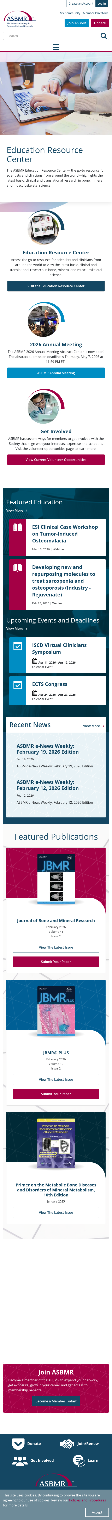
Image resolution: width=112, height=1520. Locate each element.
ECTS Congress (46, 677)
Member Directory (95, 13)
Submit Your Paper (56, 955)
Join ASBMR (77, 23)
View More (11, 510)
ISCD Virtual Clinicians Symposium (56, 641)
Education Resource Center (45, 154)
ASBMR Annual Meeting (56, 373)
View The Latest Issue (56, 940)
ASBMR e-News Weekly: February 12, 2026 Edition (54, 778)
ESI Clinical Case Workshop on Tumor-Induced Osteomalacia (65, 530)
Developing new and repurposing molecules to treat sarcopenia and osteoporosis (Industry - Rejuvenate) (60, 574)
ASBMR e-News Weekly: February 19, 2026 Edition (54, 742)
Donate (100, 23)
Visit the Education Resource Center (56, 286)
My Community (70, 13)
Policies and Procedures (87, 1500)
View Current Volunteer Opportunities (56, 459)
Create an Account (81, 3)
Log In (102, 4)
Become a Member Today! (56, 1394)
